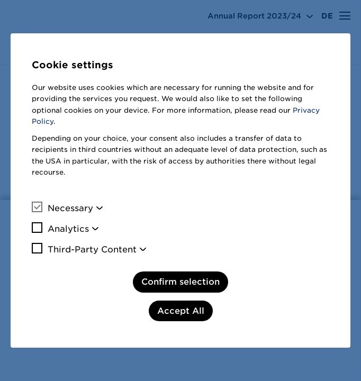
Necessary (62, 208)
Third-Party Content (84, 249)
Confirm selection (180, 282)
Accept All (180, 311)
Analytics (60, 228)
